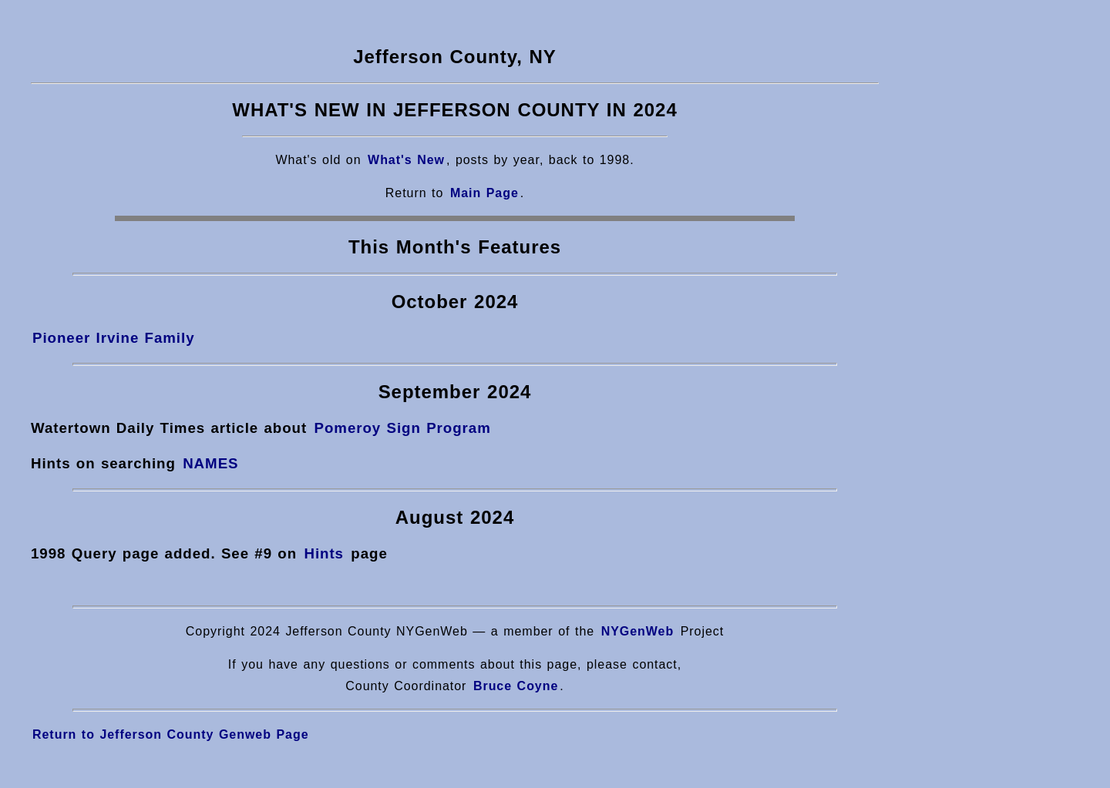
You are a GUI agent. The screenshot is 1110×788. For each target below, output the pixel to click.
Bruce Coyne (515, 685)
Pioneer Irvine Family (113, 338)
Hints (324, 553)
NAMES (210, 463)
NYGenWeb (637, 631)
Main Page (484, 193)
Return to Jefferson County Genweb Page (170, 734)
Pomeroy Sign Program (402, 428)
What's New (406, 159)
